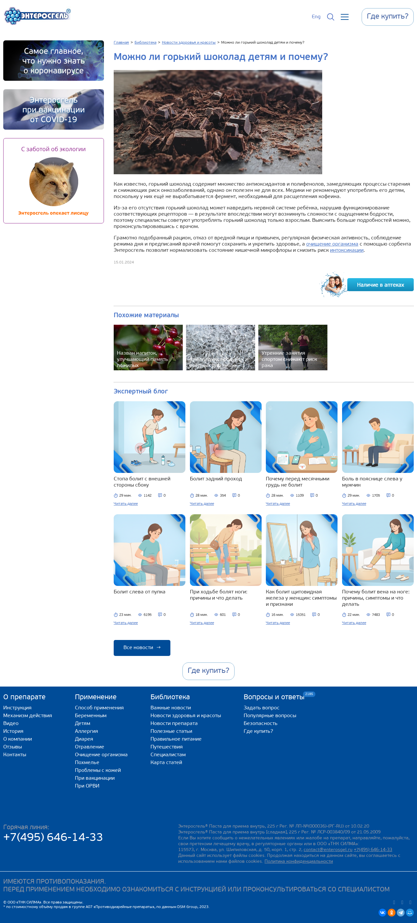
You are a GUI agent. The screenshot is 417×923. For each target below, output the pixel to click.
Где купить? (258, 731)
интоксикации (347, 250)
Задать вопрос (262, 708)
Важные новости (171, 708)
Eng (316, 17)
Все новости (142, 647)
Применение (96, 697)
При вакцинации (95, 778)
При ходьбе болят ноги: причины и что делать (218, 595)
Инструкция (17, 708)
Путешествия (167, 747)
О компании (17, 739)
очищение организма (332, 244)
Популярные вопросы (270, 715)
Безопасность (261, 723)
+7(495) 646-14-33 (53, 838)
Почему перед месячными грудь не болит (297, 482)
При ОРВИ (87, 786)
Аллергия (86, 731)
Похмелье (87, 762)
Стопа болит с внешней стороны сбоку (142, 482)
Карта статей (166, 762)
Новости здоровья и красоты (186, 715)
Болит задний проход (216, 479)
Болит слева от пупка (139, 592)
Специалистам (168, 755)
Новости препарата (174, 723)
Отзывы (12, 747)
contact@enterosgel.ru (328, 849)
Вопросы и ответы (274, 697)
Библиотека (170, 697)
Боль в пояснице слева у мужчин (372, 482)
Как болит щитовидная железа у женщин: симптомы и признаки (301, 598)
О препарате (24, 697)
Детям (82, 723)
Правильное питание (176, 739)
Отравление (89, 747)
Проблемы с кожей (98, 770)
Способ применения (99, 708)
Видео (11, 723)
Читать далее (126, 504)
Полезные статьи (171, 731)
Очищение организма (101, 755)
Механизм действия (27, 715)
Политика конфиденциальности (299, 861)
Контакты (14, 755)
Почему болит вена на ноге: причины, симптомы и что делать (376, 598)
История (13, 731)
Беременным (91, 715)
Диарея (84, 739)
